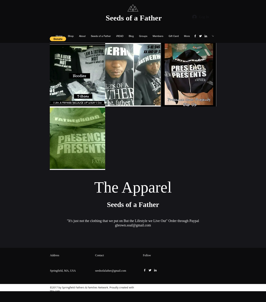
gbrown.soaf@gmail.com (133, 225)
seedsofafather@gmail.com (110, 270)
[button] (58, 39)
